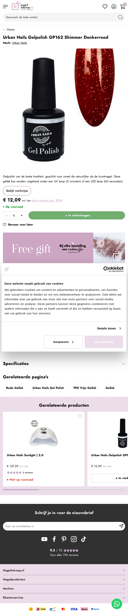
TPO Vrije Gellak (84, 388)
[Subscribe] (121, 526)
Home (11, 29)
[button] (80, 417)
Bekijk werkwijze (17, 191)
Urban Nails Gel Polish (48, 388)
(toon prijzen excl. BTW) (47, 200)
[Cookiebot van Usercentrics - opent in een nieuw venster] (106, 269)
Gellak (110, 388)
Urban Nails (19, 43)
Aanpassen (63, 341)
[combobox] (64, 17)
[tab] (64, 570)
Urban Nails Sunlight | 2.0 (25, 455)
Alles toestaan (104, 341)
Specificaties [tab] (16, 363)
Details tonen (106, 328)
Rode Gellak (14, 388)
